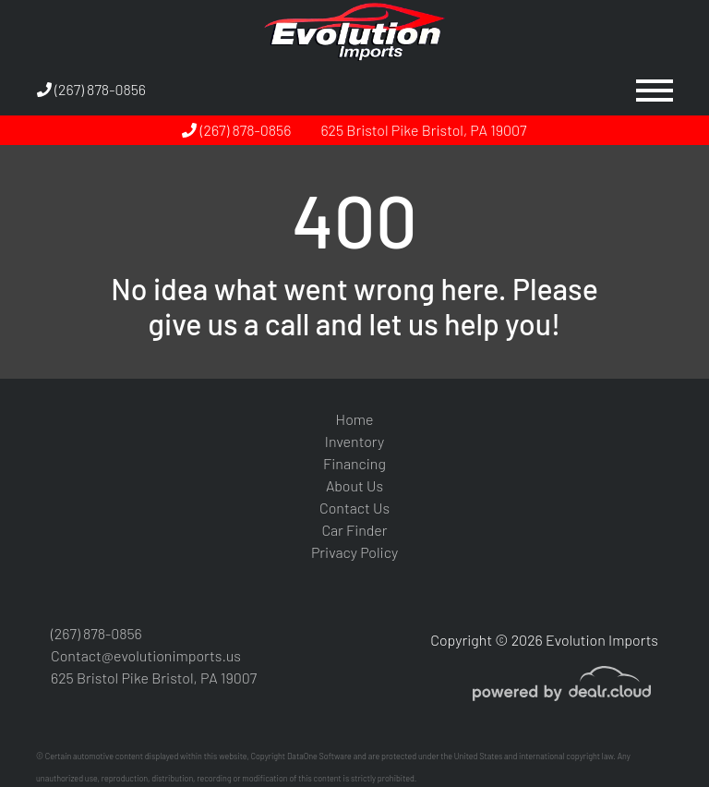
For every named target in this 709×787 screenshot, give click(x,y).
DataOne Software (319, 756)
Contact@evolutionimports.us (146, 655)
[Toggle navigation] (654, 89)
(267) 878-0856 (91, 89)
